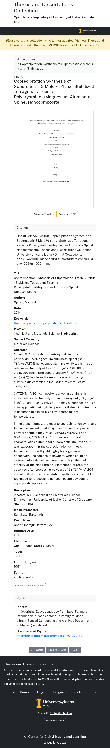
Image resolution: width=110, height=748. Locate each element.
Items (32, 59)
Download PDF (67, 214)
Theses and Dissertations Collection (32, 664)
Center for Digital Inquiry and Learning (55, 737)
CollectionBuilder (61, 713)
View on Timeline (44, 214)
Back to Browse (57, 649)
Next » (75, 649)
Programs (60, 692)
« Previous (37, 649)
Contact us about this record (29, 585)
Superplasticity (50, 323)
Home (20, 59)
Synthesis (71, 323)
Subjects (42, 692)
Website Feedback (55, 720)
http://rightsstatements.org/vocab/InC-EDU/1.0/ (50, 635)
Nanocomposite (25, 323)
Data (92, 692)
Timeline (78, 692)
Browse (25, 692)
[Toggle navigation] (18, 31)
